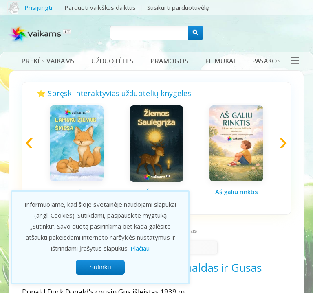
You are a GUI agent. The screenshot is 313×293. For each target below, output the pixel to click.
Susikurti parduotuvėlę (178, 7)
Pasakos (266, 61)
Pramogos (169, 61)
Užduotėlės (112, 61)
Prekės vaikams (48, 61)
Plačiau (140, 248)
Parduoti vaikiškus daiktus (100, 7)
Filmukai (220, 61)
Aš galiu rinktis (236, 192)
